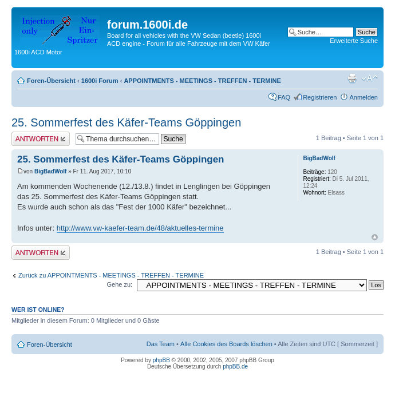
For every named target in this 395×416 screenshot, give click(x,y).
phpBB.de (235, 366)
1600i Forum (99, 80)
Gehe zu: (119, 284)
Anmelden (363, 97)
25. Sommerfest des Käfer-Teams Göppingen (126, 122)
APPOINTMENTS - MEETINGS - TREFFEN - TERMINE (202, 80)
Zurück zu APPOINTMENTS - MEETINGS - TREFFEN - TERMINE (111, 275)
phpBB (161, 360)
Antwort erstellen (40, 139)
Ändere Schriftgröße (369, 78)
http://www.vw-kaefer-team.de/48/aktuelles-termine (140, 228)
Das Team (161, 343)
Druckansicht (352, 78)
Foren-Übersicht (51, 80)
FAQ (284, 97)
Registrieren (320, 97)
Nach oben (375, 237)
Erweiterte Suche (354, 40)
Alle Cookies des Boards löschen (226, 343)
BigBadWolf (50, 171)
